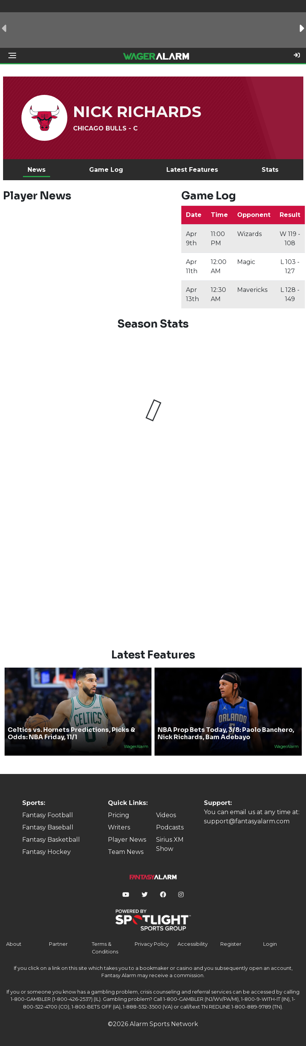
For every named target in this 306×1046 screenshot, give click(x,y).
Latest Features (192, 169)
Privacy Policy (152, 944)
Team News (125, 851)
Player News (127, 839)
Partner (58, 944)
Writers (119, 827)
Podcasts (170, 827)
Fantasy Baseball (47, 827)
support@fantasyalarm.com (247, 821)
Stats (270, 169)
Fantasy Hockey (46, 851)
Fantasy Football (47, 815)
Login (270, 944)
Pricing (118, 815)
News (37, 169)
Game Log (106, 169)
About (13, 944)
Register (230, 944)
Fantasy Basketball (51, 839)
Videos (166, 815)
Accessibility (192, 944)
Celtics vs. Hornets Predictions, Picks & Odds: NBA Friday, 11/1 (71, 733)
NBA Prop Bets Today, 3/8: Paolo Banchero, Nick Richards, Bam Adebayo (226, 733)
